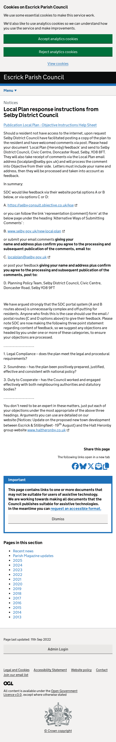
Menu (8, 90)
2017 (17, 598)
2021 (17, 579)
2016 (17, 603)
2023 (17, 570)
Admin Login (58, 649)
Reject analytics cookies (58, 52)
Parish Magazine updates (33, 555)
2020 (17, 584)
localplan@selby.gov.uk (27, 257)
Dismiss (58, 519)
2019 (17, 589)
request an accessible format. (76, 508)
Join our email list (16, 675)
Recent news (23, 551)
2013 (17, 617)
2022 (17, 574)
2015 (17, 607)
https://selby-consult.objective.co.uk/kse (41, 205)
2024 (17, 565)
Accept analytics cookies (58, 39)
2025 (17, 560)
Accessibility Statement (50, 670)
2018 (17, 593)
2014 (17, 612)
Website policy (81, 670)
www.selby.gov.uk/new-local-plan (34, 231)
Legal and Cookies (16, 670)
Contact (102, 670)
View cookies (58, 63)
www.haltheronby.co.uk (46, 430)
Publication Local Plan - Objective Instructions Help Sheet (50, 125)
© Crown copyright (58, 731)
